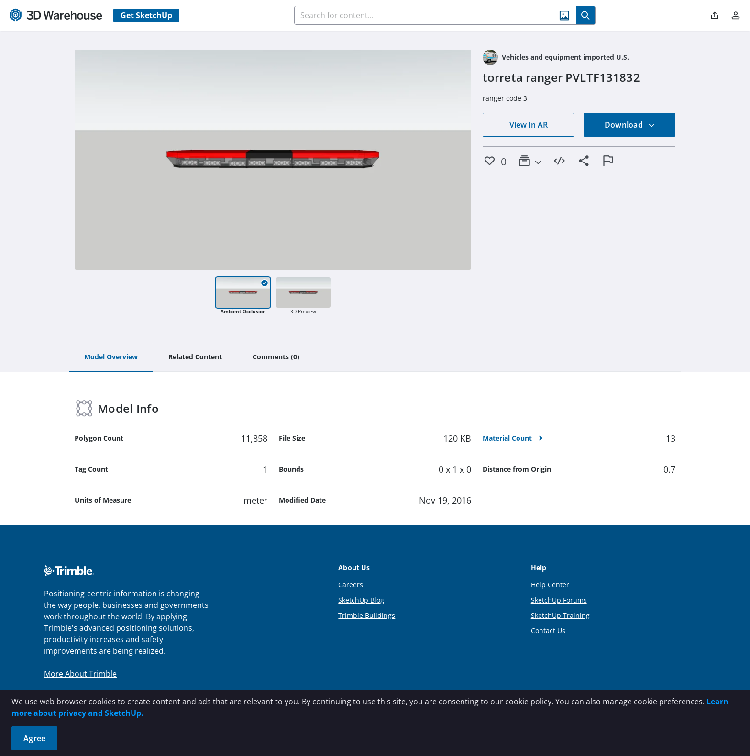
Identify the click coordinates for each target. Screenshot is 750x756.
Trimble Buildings (366, 615)
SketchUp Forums (559, 600)
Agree (34, 738)
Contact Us (548, 630)
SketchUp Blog (361, 600)
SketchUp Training (560, 615)
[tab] (111, 357)
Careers (350, 584)
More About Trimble (80, 674)
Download (630, 124)
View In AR (528, 124)
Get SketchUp (146, 15)
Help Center (550, 584)
